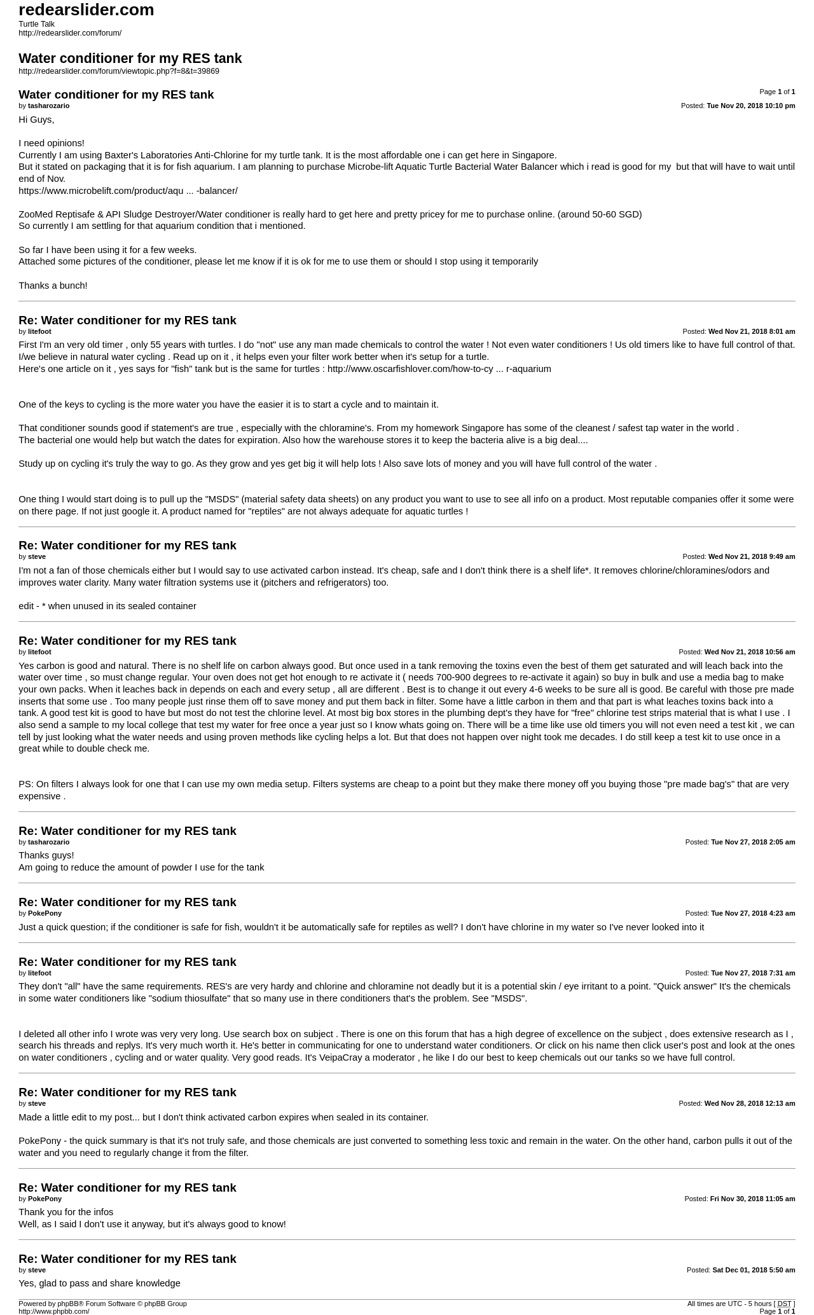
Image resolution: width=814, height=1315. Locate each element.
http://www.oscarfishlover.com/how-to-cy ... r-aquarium (439, 369)
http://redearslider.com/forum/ (69, 33)
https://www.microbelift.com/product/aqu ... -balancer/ (128, 191)
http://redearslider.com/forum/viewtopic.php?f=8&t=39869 (118, 71)
